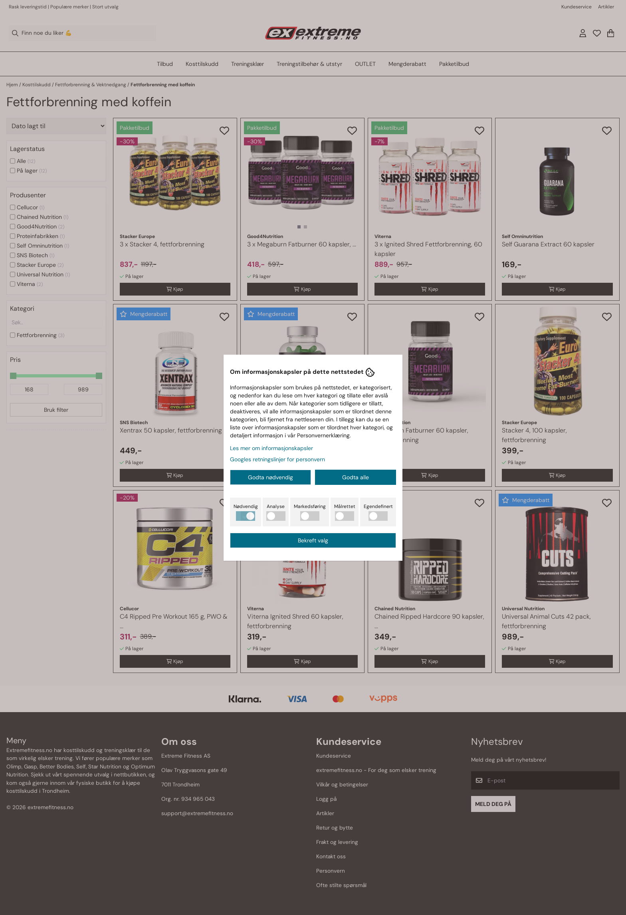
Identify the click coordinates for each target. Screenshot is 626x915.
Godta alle (355, 477)
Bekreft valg (313, 540)
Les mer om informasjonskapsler (271, 448)
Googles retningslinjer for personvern (277, 459)
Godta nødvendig (270, 477)
